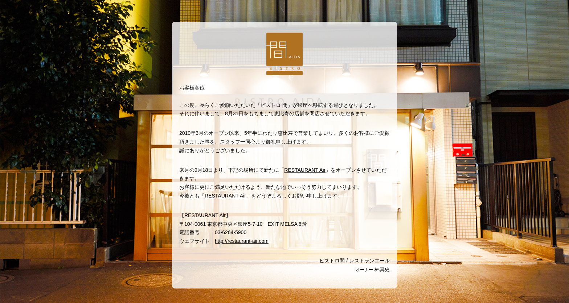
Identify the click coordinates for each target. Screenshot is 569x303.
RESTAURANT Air (305, 170)
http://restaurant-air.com (242, 241)
